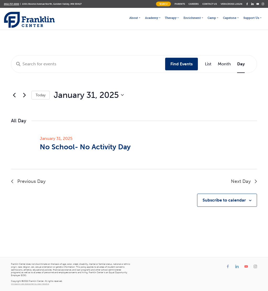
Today (41, 95)
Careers (193, 3)
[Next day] (24, 95)
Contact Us (209, 3)
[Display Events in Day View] (241, 64)
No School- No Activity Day (85, 147)
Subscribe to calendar (224, 200)
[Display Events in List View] (208, 64)
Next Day (244, 181)
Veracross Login (231, 3)
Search (163, 4)
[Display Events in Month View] (224, 64)
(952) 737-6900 (11, 4)
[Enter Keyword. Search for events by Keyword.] (88, 64)
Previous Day (28, 181)
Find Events (181, 63)
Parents (180, 3)
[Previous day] (14, 95)
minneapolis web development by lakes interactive (30, 284)
